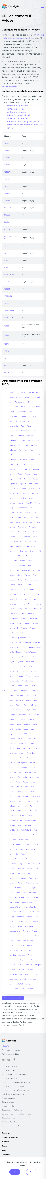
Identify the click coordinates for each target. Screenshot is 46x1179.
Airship (20, 503)
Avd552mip (28, 844)
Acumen (20, 436)
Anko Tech (30, 662)
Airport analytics (8, 1106)
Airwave (28, 512)
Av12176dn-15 (26, 830)
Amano (12, 585)
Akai (11, 522)
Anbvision (34, 628)
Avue (28, 883)
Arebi (36, 917)
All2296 (38, 551)
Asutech (26, 796)
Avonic (30, 873)
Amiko (38, 604)
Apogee (13, 714)
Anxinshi (26, 931)
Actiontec (25, 431)
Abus (23, 407)
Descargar (6, 1133)
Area (29, 739)
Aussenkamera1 (31, 820)
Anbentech (14, 628)
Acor (29, 421)
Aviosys (12, 868)
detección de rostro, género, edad (23, 122)
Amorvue (37, 609)
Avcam (31, 989)
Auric (22, 816)
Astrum (32, 791)
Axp (24, 892)
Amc (11, 599)
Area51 (36, 739)
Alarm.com (22, 527)
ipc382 (7, 222)
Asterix (19, 787)
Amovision (14, 613)
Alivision (13, 955)
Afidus (12, 474)
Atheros (22, 801)
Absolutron (14, 407)
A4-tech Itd (33, 392)
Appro (19, 724)
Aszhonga (29, 974)
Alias (35, 541)
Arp (28, 758)
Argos (33, 743)
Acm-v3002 (20, 421)
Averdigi (22, 936)
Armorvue (13, 758)
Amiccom (13, 960)
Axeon (26, 888)
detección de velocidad (18, 115)
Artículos (5, 1142)
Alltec (20, 926)
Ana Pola (33, 618)
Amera (37, 599)
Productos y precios (10, 1137)
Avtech (12, 883)
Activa (34, 431)
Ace (30, 411)
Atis (38, 801)
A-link (12, 551)
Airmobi (12, 503)
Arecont (13, 743)
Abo (11, 941)
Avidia (37, 859)
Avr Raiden (22, 878)
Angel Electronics (23, 657)
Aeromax (13, 469)
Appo (12, 724)
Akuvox (12, 527)
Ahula (21, 912)
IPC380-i (7, 215)
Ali (10, 541)
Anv (26, 686)
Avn (24, 873)
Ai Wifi (31, 488)
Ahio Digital (14, 488)
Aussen (29, 816)
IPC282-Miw (9, 373)
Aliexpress (31, 546)
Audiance (13, 816)
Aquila (33, 729)
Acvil (22, 945)
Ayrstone (32, 892)
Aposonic (22, 714)
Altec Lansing (15, 931)
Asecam (28, 772)
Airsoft (37, 503)
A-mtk (22, 613)
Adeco (29, 945)
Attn (20, 811)
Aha (30, 484)
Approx (27, 724)
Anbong (24, 628)
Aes (20, 469)
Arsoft (32, 763)
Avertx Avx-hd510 (16, 859)
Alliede (20, 556)
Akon (32, 522)
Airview (20, 512)
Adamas (13, 440)
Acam (38, 407)
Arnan (22, 758)
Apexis (18, 705)
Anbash (19, 623)
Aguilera (23, 484)
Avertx (23, 854)
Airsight (29, 503)
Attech (32, 806)
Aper (11, 705)
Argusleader (21, 748)
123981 (6, 344)
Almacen (13, 565)
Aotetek (19, 700)
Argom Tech (23, 743)
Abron (18, 941)
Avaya (20, 921)
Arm (11, 753)
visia (6, 260)
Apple (12, 719)
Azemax (13, 897)
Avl (36, 868)
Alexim (12, 537)
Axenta (18, 888)
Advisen (13, 460)
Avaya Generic (15, 844)
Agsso (35, 479)
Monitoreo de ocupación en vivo (14, 1074)
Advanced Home (26, 455)
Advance (13, 455)
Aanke (37, 936)
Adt (25, 450)
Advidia (38, 455)
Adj (20, 450)
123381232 (8, 296)
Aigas (12, 493)
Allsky (29, 561)
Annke (12, 671)
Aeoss (26, 464)
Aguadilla (13, 484)
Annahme (13, 666)
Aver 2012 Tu (30, 849)
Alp (29, 565)
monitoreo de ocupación (18, 118)
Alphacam (26, 570)
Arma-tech (19, 753)
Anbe (31, 960)
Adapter (22, 440)
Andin (12, 633)
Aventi (12, 984)
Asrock (33, 782)
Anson (28, 676)
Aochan (20, 695)
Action (29, 426)
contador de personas (17, 106)
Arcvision (21, 739)
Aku (38, 522)
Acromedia (14, 426)
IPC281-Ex (8, 208)
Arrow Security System (18, 763)
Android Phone (35, 647)
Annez (22, 666)
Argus (12, 748)
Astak (12, 787)
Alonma (22, 565)
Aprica (29, 917)
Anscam (20, 676)
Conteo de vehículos (10, 1078)
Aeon (19, 464)
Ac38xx (30, 407)
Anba (12, 623)
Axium (17, 892)
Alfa (19, 537)
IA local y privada (8, 1098)
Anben (35, 623)
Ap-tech (30, 969)
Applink (31, 719)
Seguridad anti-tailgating (12, 1110)
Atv (25, 811)
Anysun (35, 690)
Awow (23, 989)
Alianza (28, 541)
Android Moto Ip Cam (18, 647)
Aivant (18, 517)
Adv (31, 450)
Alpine (19, 575)
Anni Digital (32, 666)
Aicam (23, 950)
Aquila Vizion (14, 734)
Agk (11, 479)
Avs (30, 878)
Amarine (21, 585)
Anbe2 (27, 623)
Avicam (29, 859)
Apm (34, 710)
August (12, 921)
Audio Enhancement (28, 979)
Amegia (28, 599)
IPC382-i (7, 229)
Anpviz (33, 671)
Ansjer (12, 917)
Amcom (31, 955)
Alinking (20, 551)
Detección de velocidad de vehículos (16, 1082)
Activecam (14, 945)
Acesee (23, 416)
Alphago (22, 955)
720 (5, 358)
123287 (7, 172)
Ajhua (26, 517)
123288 (7, 186)
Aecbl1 (32, 460)
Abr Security (19, 402)
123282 (7, 158)
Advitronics (23, 460)
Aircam (35, 493)
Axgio (33, 888)
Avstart (28, 984)
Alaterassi (33, 527)
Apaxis (28, 700)
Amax (29, 585)
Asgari (36, 772)
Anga (12, 657)
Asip (31, 777)
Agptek (18, 479)
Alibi (11, 546)
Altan (35, 575)
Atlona (38, 974)
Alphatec (36, 570)
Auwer (20, 825)
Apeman (20, 917)
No (31, 1172)
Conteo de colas (8, 1070)
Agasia (27, 474)
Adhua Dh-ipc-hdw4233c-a (28, 445)
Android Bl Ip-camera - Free (20, 638)
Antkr (12, 686)
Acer (36, 411)
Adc (37, 440)
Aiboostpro (14, 950)
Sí (14, 1172)
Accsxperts (21, 411)
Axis (11, 892)
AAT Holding (14, 902)
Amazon (23, 589)
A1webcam (14, 392)
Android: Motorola (33, 912)
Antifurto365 (14, 681)
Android (20, 633)
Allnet (22, 561)
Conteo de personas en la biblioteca (16, 1114)
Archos (12, 739)
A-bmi (37, 397)
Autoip (12, 825)
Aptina (18, 729)
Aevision (36, 469)
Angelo (35, 657)
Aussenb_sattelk (16, 820)
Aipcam (26, 493)
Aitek (12, 517)
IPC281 (7, 365)
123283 (7, 289)
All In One (29, 551)
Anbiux (12, 965)
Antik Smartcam (28, 681)
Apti (11, 729)
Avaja (35, 835)
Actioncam (14, 431)
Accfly (12, 411)
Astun (12, 796)
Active (12, 436)
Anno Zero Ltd (22, 671)
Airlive (31, 498)
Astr (32, 787)
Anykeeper (25, 690)
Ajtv (37, 517)
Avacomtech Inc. (30, 907)
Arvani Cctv (14, 767)
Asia (25, 777)
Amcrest (19, 599)
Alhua (35, 537)
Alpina (12, 575)
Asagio (24, 767)
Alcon (20, 532)
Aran (32, 734)
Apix (25, 705)
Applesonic (21, 719)
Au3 (36, 811)
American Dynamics (17, 604)
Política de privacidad (10, 1054)
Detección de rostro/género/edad (15, 1090)
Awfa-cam (14, 989)
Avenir (28, 921)
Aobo (12, 695)
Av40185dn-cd (15, 835)
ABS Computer (27, 902)
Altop (20, 580)
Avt (36, 878)
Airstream (23, 508)
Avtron (20, 883)
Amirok (12, 609)
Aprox (35, 724)
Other (6, 246)
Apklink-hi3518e (16, 710)
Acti (22, 426)
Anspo (36, 676)
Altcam (12, 580)
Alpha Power (14, 570)
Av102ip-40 (14, 830)
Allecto (12, 556)
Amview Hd (14, 618)
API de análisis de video (11, 1122)
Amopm (28, 609)
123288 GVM (9, 310)
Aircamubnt (14, 498)
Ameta (30, 604)
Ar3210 (24, 734)
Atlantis (13, 806)
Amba (32, 589)
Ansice (12, 969)
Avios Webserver (33, 864)
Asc (20, 772)
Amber (23, 594)
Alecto (27, 532)
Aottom (21, 969)
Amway (24, 618)
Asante (32, 767)
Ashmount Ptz (15, 777)
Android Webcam (31, 652)
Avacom (27, 835)
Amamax (34, 580)
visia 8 (6, 282)
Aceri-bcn (13, 416)
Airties (32, 508)
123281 (6, 143)
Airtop (12, 512)
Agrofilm (27, 479)
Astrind (12, 791)
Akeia (25, 522)
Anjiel (12, 662)
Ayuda (4, 1150)
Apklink (33, 705)
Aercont (34, 464)
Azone (21, 897)
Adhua (12, 445)
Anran (12, 676)
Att (26, 806)
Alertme (36, 532)
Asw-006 (36, 796)
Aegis (12, 464)
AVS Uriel (13, 912)
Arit (30, 748)
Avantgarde (23, 840)
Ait (35, 512)
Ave (36, 844)
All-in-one (13, 561)
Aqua (26, 729)
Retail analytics (8, 1102)
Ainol (19, 493)
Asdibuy (13, 936)
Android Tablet (15, 652)
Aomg (27, 695)
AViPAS (20, 984)
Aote (11, 700)
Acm (11, 421)
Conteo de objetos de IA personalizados (18, 1126)
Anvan (32, 686)
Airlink (23, 498)
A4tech (24, 392)
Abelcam (13, 397)
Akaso (18, 522)
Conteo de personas (10, 1066)
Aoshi (35, 695)
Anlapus (38, 965)
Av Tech (28, 825)
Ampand (23, 960)
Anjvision (20, 662)
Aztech (37, 897)
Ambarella (14, 594)
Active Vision (28, 941)
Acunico (30, 436)
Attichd (12, 811)
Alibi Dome (20, 546)
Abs (28, 402)
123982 (7, 351)
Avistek (30, 868)
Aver (21, 849)
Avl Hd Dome (15, 873)
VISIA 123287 (9, 318)
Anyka (34, 931)
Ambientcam (33, 594)
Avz (11, 888)
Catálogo (6, 1154)
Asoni (18, 782)
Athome (31, 801)
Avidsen (13, 864)
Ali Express (18, 541)
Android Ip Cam (16, 642)
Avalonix (13, 840)
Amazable (14, 589)
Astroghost (22, 791)
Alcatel (12, 532)
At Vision (13, 801)
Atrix (20, 806)
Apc (35, 700)
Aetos (27, 469)
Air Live (12, 926)
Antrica (19, 686)
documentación (9, 87)
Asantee (13, 772)
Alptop (27, 575)
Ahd (36, 484)
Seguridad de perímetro (11, 1118)
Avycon (35, 883)
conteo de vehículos (16, 112)
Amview (31, 613)
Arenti (38, 969)
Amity (20, 609)
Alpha (35, 565)
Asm (11, 782)
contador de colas (15, 109)
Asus (19, 796)
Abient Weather (25, 397)
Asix (37, 777)
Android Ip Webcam (32, 642)
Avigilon (22, 864)
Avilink (30, 936)
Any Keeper (14, 690)
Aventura (13, 849)
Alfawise (26, 537)
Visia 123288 (9, 275)
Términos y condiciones (11, 1050)
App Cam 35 (34, 714)
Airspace (13, 508)
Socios (4, 1146)
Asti (26, 787)
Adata (30, 440)
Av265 (36, 830)
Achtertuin (33, 416)
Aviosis (35, 921)
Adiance (13, 450)
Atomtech (14, 979)
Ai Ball (23, 488)
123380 (7, 335)
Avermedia (14, 854)
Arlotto (37, 748)
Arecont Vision (15, 907)
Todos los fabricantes (13, 998)
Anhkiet (29, 965)
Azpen (29, 897)
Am (26, 580)
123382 (7, 201)
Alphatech (29, 926)
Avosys (12, 878)
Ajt (32, 517)
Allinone (29, 556)
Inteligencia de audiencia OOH (14, 1086)
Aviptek (21, 868)
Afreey (19, 474)
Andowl (20, 965)
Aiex (38, 488)
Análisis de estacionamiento (13, 1094)
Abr (11, 402)
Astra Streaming (16, 974)
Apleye (27, 710)
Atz (31, 811)
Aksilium (32, 950)
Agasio (36, 474)
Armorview (31, 753)
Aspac (25, 782)
